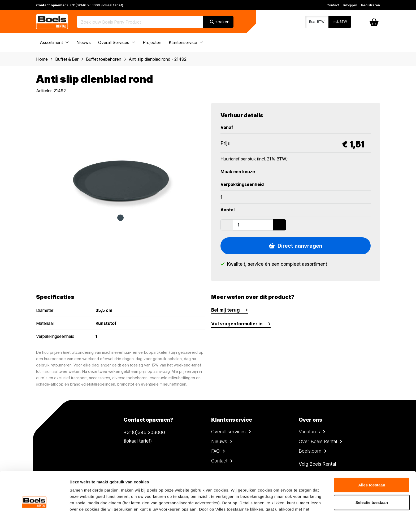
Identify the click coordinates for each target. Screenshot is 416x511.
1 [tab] (120, 218)
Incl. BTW (340, 22)
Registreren (370, 5)
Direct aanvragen (295, 246)
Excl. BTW (316, 22)
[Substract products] (226, 224)
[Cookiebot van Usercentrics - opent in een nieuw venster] (34, 501)
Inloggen (350, 5)
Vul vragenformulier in (237, 323)
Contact (333, 5)
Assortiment (54, 42)
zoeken (219, 21)
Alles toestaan (371, 446)
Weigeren (371, 481)
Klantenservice (186, 42)
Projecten (152, 42)
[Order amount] (253, 224)
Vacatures (309, 431)
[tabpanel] (120, 156)
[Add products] (279, 224)
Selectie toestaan (372, 463)
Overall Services (116, 42)
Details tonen (286, 500)
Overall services (228, 431)
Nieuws (83, 42)
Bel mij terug (225, 310)
